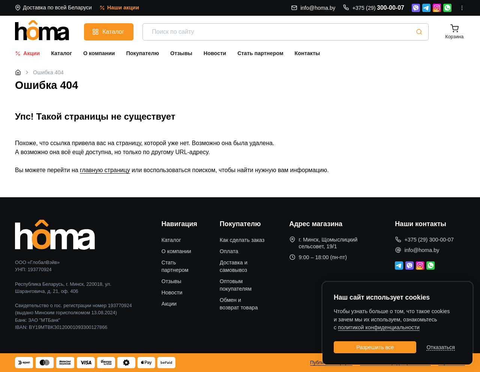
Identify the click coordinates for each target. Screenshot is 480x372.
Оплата (229, 251)
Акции (169, 304)
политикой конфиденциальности (379, 327)
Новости (172, 293)
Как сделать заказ (242, 240)
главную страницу (105, 170)
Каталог (171, 240)
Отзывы (172, 281)
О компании (176, 251)
